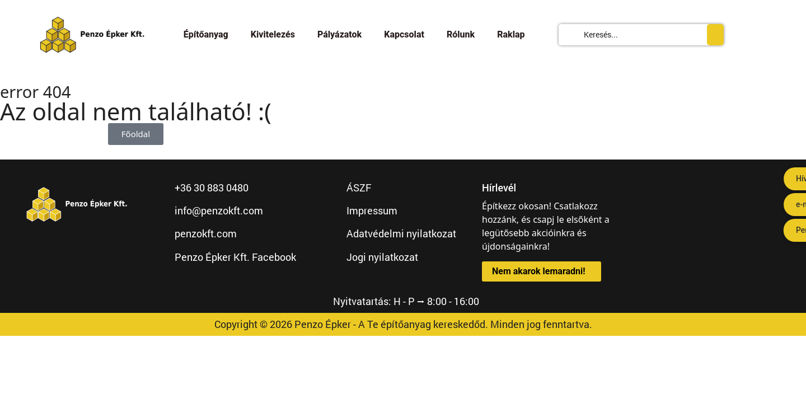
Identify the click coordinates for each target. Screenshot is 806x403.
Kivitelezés (273, 34)
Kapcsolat (404, 34)
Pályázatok (339, 34)
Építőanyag (206, 34)
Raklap (510, 34)
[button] (541, 271)
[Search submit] (715, 34)
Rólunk (461, 34)
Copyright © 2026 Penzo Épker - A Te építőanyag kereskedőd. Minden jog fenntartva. (403, 324)
